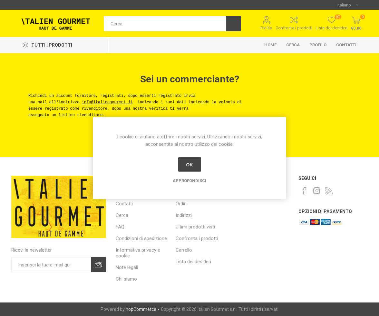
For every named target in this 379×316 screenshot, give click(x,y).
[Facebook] (304, 191)
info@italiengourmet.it (107, 102)
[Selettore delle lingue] (347, 5)
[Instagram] (317, 191)
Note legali (127, 267)
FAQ (120, 227)
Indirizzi (184, 215)
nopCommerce (141, 309)
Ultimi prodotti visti (195, 227)
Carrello (184, 250)
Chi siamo (126, 279)
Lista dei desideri (193, 262)
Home (270, 44)
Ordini (182, 204)
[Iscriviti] (51, 264)
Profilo (266, 27)
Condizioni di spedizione (141, 238)
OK (189, 164)
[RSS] (329, 191)
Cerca (293, 44)
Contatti (346, 44)
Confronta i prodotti (294, 27)
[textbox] (165, 23)
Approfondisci (189, 180)
